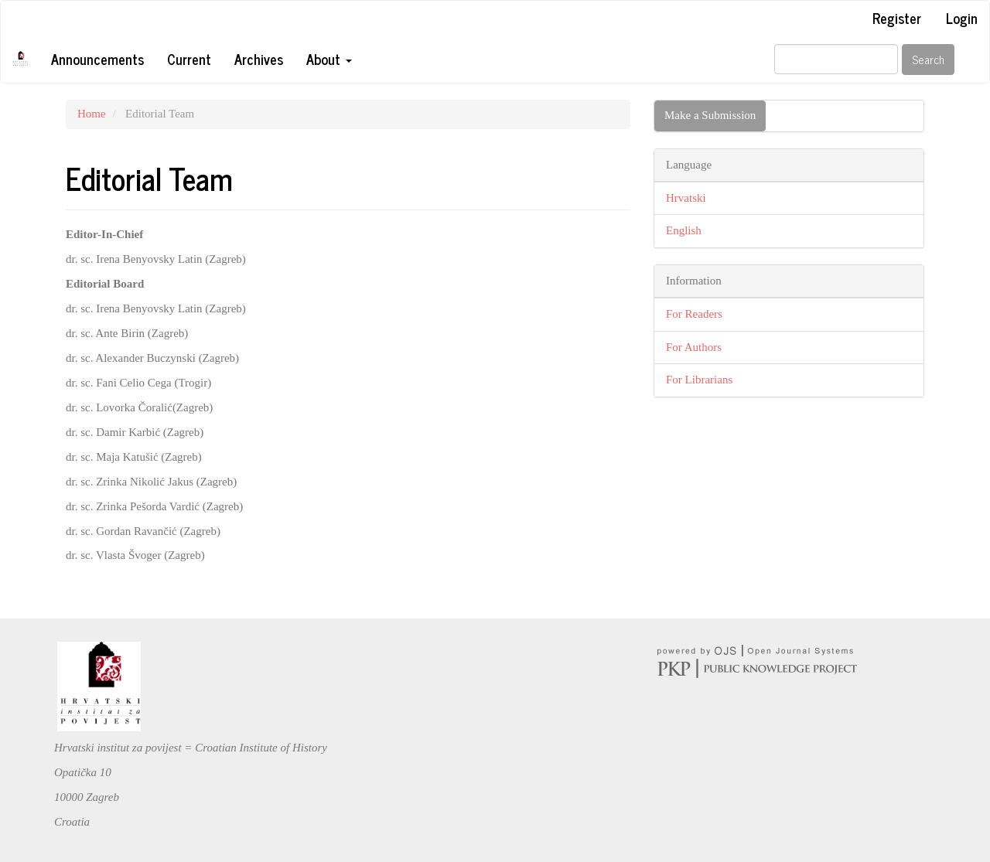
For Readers (694, 314)
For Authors (694, 347)
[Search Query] (836, 59)
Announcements (97, 58)
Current (189, 58)
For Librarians (699, 379)
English (684, 230)
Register (896, 17)
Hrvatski (686, 198)
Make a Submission (710, 115)
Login (962, 17)
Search (928, 59)
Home (91, 113)
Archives (258, 58)
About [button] (329, 58)
